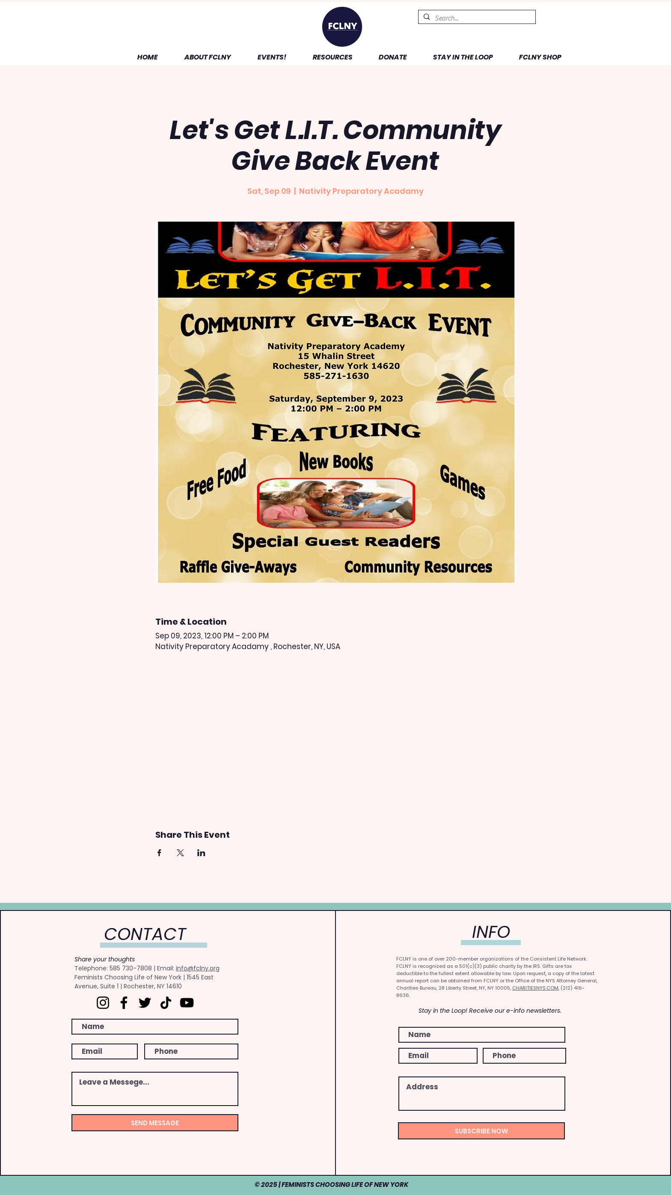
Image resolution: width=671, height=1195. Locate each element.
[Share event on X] (180, 852)
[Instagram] (103, 1002)
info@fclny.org (198, 968)
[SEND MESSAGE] (154, 1122)
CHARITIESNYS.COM (535, 987)
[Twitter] (145, 1002)
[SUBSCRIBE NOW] (481, 1130)
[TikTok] (165, 1002)
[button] (201, 57)
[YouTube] (186, 1002)
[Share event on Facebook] (159, 852)
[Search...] (476, 18)
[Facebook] (124, 1002)
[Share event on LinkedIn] (201, 852)
